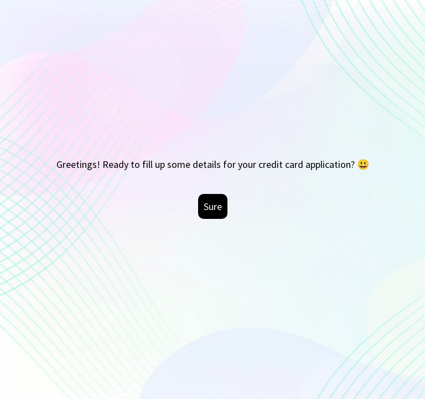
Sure (213, 206)
